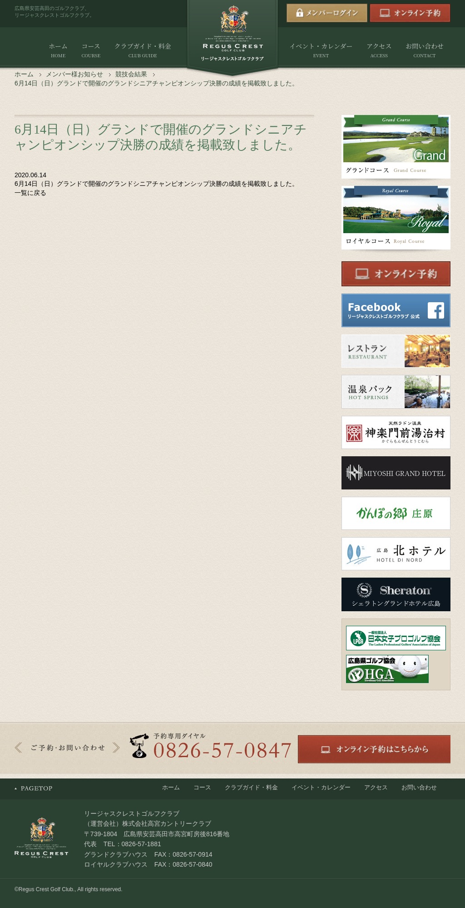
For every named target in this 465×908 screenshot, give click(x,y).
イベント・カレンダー (320, 51)
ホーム (58, 51)
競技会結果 (131, 74)
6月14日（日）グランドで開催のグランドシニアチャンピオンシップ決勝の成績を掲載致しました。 (156, 183)
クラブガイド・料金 (142, 51)
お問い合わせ (425, 51)
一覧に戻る (30, 192)
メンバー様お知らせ (74, 74)
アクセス (379, 51)
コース (90, 51)
